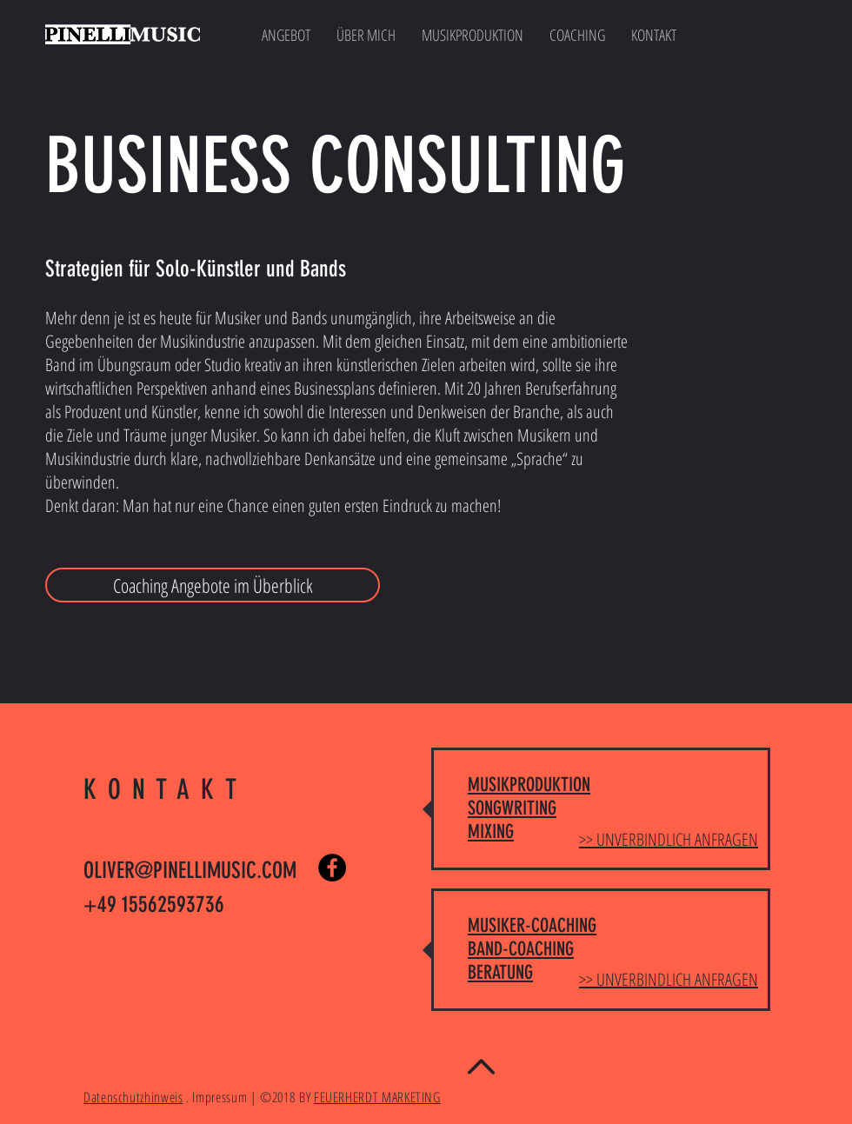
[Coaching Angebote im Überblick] (212, 585)
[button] (472, 35)
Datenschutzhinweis (133, 1097)
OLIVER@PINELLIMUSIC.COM (189, 870)
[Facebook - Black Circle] (332, 867)
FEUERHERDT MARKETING (377, 1097)
